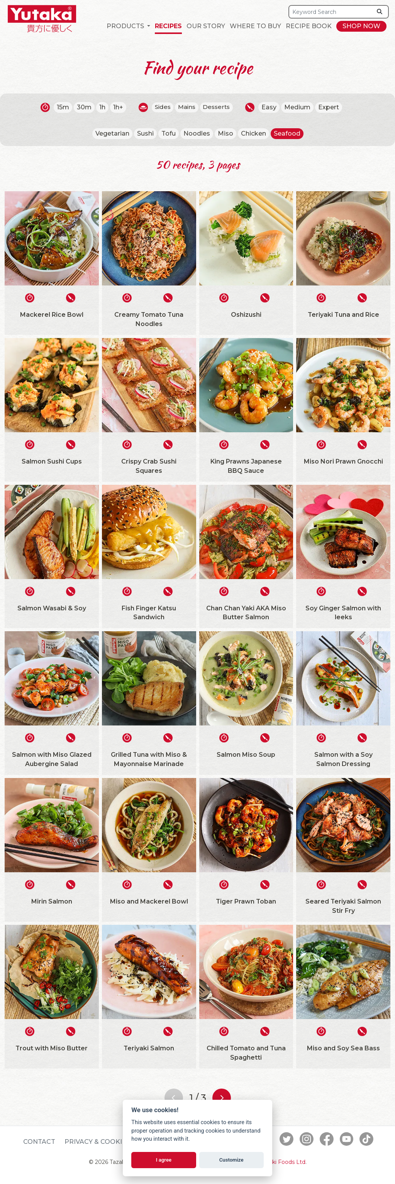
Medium (300, 107)
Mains (186, 107)
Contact (39, 1142)
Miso (225, 133)
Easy (271, 107)
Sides (161, 107)
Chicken (253, 133)
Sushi (145, 133)
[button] (128, 26)
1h (100, 107)
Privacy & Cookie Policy (108, 1142)
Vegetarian (112, 133)
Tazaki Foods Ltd (282, 1162)
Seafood (287, 133)
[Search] (330, 12)
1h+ (116, 107)
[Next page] (221, 1098)
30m (82, 107)
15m (60, 107)
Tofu (168, 133)
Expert (330, 107)
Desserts (218, 107)
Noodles (196, 133)
